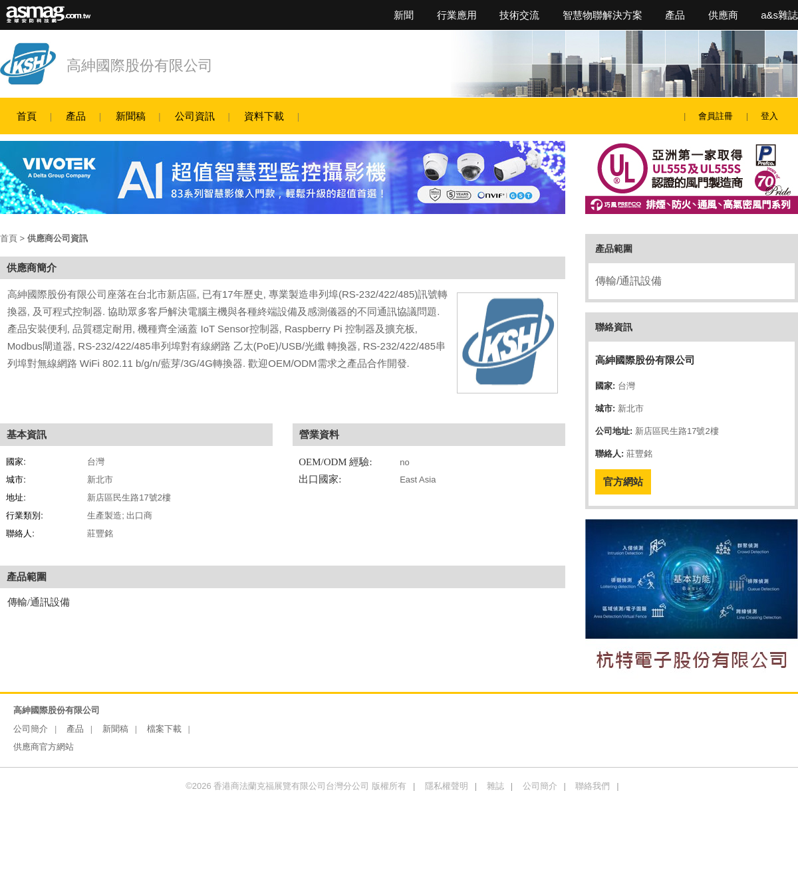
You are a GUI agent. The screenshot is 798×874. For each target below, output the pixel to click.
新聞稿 (131, 116)
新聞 (404, 15)
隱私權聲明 (446, 786)
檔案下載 (164, 729)
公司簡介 (30, 729)
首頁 (27, 116)
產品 (675, 15)
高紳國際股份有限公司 (139, 65)
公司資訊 (195, 116)
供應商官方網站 (43, 747)
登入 (769, 116)
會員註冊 (715, 116)
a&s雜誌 (779, 15)
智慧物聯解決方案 (602, 15)
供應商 (723, 15)
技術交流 (519, 15)
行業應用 (457, 15)
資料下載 (264, 116)
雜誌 (495, 786)
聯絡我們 (592, 786)
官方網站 (623, 481)
